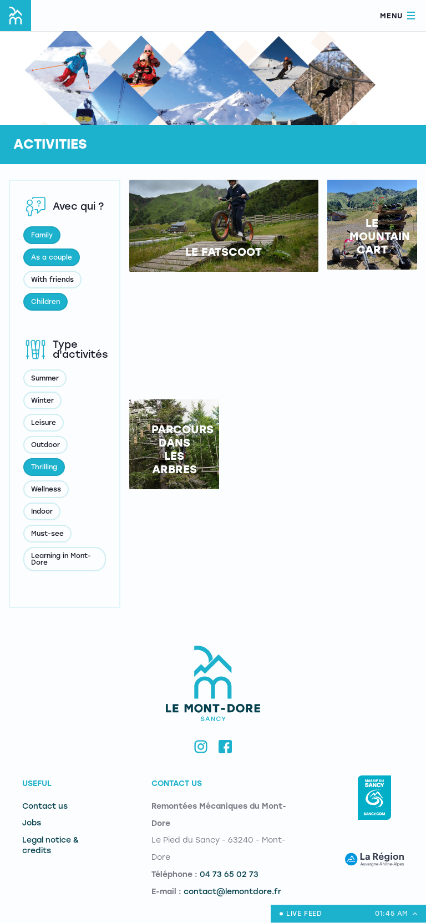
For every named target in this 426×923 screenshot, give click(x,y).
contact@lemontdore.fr (232, 891)
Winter (42, 400)
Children (45, 302)
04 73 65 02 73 (229, 874)
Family (42, 235)
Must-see (47, 533)
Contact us (45, 806)
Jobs (31, 823)
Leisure (43, 423)
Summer (45, 378)
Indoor (42, 511)
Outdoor (45, 445)
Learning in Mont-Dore (61, 559)
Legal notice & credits (50, 845)
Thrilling (44, 467)
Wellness (46, 489)
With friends (52, 279)
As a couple (51, 257)
